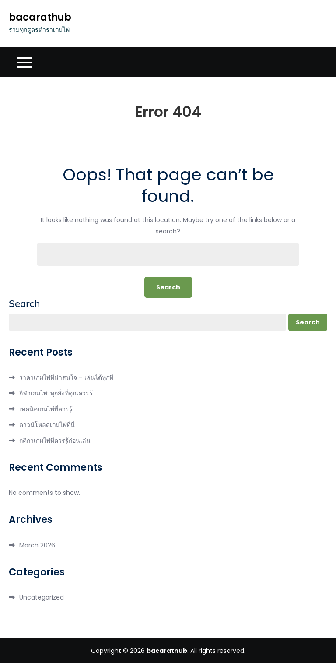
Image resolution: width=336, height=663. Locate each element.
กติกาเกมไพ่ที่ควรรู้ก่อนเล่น (55, 440)
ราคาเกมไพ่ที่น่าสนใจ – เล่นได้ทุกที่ (66, 377)
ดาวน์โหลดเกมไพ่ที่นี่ (47, 424)
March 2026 (37, 545)
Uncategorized (41, 597)
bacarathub (40, 17)
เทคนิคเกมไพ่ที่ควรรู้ (46, 409)
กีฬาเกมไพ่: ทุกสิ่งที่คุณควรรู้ (56, 393)
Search (24, 303)
